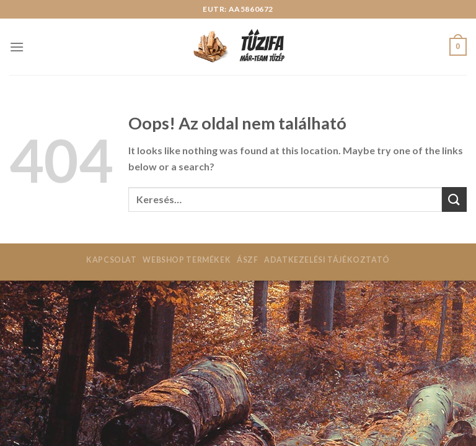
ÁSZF (247, 260)
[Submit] (454, 199)
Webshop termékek (187, 260)
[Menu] (16, 47)
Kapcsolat (111, 260)
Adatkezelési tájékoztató (327, 260)
